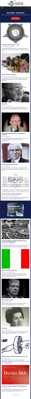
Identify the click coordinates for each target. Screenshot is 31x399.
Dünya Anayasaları (5, 272)
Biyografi (3, 105)
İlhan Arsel (4, 104)
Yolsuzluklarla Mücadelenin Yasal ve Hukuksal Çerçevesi (13, 134)
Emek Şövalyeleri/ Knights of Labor (10, 44)
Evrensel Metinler (5, 46)
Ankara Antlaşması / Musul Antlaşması (11, 194)
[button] (2, 7)
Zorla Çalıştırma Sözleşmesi (9, 74)
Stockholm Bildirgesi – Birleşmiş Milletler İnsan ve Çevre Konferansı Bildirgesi (14, 241)
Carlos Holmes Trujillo (7, 299)
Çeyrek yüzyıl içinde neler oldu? (10, 164)
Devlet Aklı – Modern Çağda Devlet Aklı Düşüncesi (14, 386)
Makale (3, 136)
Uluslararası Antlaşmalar (6, 76)
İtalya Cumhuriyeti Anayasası (9, 270)
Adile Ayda (4, 328)
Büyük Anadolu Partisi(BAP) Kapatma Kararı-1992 (14, 356)
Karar (3, 358)
